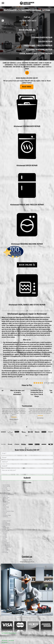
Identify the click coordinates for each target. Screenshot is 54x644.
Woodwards (5, 552)
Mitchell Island (5, 527)
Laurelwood (5, 516)
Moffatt (4, 529)
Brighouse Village (6, 493)
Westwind (4, 551)
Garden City (5, 504)
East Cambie (5, 501)
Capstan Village (5, 497)
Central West (5, 498)
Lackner (4, 513)
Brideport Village (6, 490)
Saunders (4, 536)
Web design (4, 640)
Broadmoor (5, 496)
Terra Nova (4, 548)
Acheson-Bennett (6, 486)
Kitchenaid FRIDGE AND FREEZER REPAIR (27, 205)
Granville (4, 508)
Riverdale (4, 534)
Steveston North (6, 542)
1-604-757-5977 (27, 560)
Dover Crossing (5, 500)
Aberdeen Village (6, 485)
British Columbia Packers (8, 494)
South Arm (4, 540)
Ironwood (4, 512)
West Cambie (5, 549)
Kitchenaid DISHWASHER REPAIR (27, 126)
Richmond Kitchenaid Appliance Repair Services (27, 10)
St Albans (4, 541)
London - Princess (6, 520)
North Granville (5, 530)
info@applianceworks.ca (27, 561)
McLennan (4, 522)
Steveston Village (6, 545)
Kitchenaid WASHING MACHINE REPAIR (27, 244)
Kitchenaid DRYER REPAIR (27, 166)
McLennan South (6, 525)
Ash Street (4, 487)
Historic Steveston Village (8, 511)
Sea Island (4, 537)
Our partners (4, 642)
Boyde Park (5, 489)
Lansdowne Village (6, 515)
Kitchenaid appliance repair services (17, 342)
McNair (4, 526)
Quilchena (4, 533)
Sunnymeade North (6, 547)
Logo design (11, 640)
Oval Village (5, 531)
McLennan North (6, 523)
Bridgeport (4, 491)
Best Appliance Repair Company (9, 633)
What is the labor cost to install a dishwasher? (37, 392)
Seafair (4, 538)
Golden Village (5, 507)
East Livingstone (6, 502)
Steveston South (6, 544)
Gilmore (4, 505)
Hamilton (4, 509)
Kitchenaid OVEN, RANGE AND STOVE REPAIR (27, 305)
